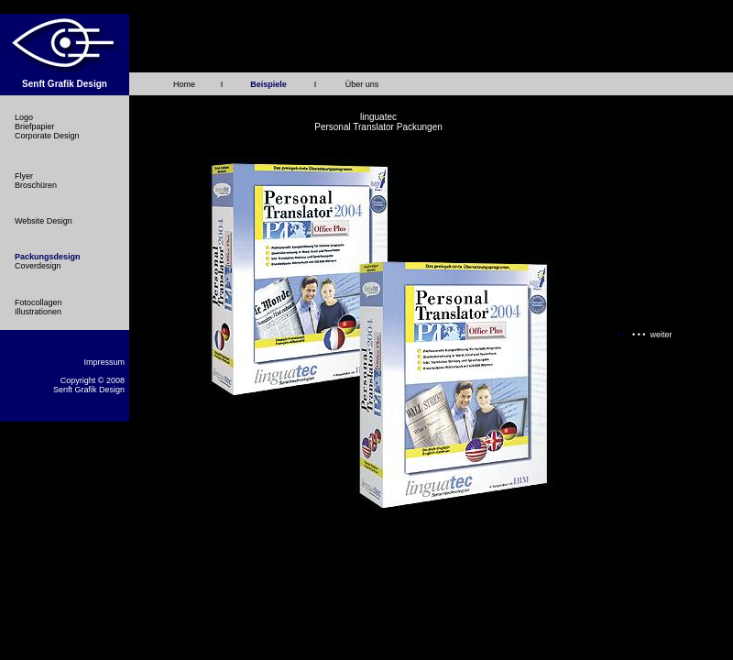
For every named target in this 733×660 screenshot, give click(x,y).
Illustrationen (38, 311)
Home (184, 84)
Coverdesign (38, 265)
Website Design (43, 221)
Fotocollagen (38, 302)
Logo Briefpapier (35, 122)
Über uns (362, 84)
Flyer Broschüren (36, 180)
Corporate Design (47, 135)
